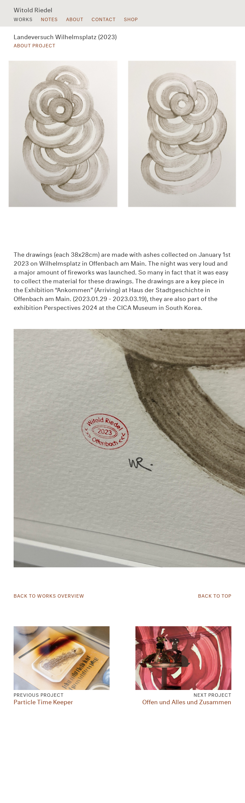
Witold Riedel (33, 9)
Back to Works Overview (49, 595)
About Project (34, 45)
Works (23, 18)
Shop (131, 18)
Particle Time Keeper (62, 665)
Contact (104, 18)
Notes (49, 18)
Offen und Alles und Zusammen (183, 665)
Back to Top (214, 595)
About (74, 18)
